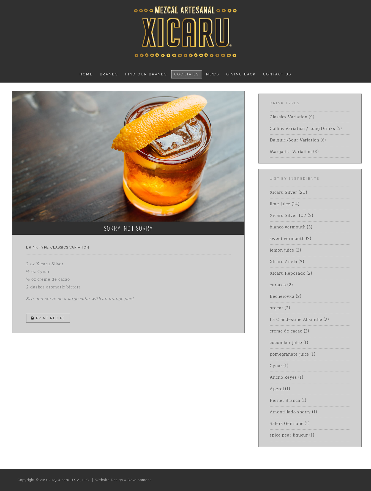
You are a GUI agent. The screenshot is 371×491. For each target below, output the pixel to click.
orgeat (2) (280, 308)
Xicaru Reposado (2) (291, 273)
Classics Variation (69, 247)
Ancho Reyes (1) (286, 377)
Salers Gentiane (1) (290, 423)
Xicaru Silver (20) (288, 192)
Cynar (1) (279, 365)
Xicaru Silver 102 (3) (291, 215)
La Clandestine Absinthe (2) (299, 319)
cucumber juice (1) (289, 342)
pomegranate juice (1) (292, 354)
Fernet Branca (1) (288, 400)
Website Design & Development (123, 480)
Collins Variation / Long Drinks (302, 128)
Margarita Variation (291, 151)
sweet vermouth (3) (290, 238)
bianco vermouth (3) (291, 227)
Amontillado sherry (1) (293, 412)
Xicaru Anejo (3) (287, 261)
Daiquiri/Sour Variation (294, 140)
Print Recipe (48, 318)
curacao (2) (281, 285)
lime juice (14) (284, 204)
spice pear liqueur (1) (292, 435)
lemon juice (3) (285, 250)
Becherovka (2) (285, 296)
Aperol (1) (280, 389)
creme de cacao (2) (289, 331)
